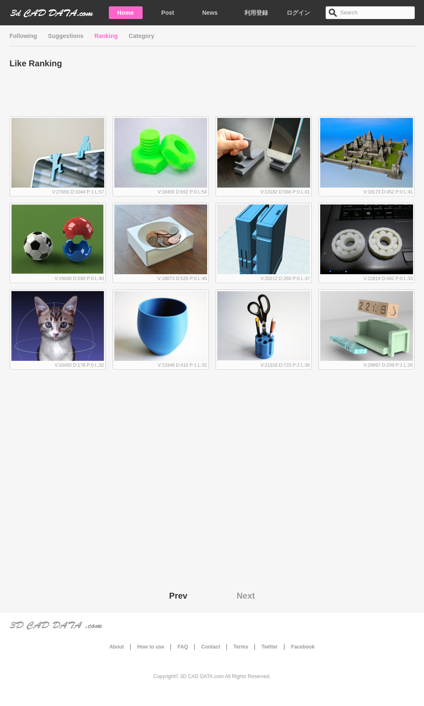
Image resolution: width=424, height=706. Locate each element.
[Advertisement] (212, 95)
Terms (240, 647)
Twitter (270, 647)
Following (23, 36)
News (210, 12)
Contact (210, 647)
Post (167, 12)
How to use (150, 647)
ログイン (298, 12)
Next (246, 595)
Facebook (303, 647)
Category (141, 36)
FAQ (183, 647)
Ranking (106, 36)
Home (125, 12)
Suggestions (66, 36)
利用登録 (256, 12)
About (116, 647)
